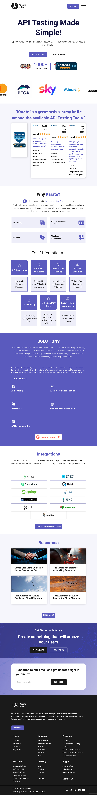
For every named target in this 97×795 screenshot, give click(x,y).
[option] (30, 89)
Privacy (15, 792)
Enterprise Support (69, 772)
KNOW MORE (48, 615)
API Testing (66, 741)
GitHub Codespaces (19, 775)
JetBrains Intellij (18, 769)
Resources (16, 747)
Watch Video (59, 54)
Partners (41, 747)
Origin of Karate (43, 741)
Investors (41, 753)
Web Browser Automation (71, 750)
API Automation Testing (56, 201)
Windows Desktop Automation (73, 753)
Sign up (73, 6)
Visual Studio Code (19, 766)
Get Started (38, 54)
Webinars (41, 772)
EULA (43, 792)
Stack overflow (68, 766)
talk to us (59, 650)
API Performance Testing (71, 744)
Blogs (39, 766)
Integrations (17, 744)
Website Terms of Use (29, 792)
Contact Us (68, 778)
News (39, 756)
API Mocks (66, 747)
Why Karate (17, 750)
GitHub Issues (67, 769)
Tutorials (41, 769)
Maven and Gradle (19, 772)
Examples (16, 781)
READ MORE (20, 378)
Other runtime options (21, 778)
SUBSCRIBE (58, 682)
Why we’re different (44, 744)
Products (16, 741)
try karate (38, 650)
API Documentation (69, 756)
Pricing (41, 778)
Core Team (41, 750)
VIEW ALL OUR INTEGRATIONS (48, 526)
